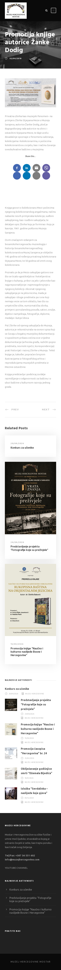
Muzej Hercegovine (34, 693)
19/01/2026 (29, 778)
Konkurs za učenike (22, 448)
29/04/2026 (17, 443)
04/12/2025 (29, 798)
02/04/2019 (15, 58)
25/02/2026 (29, 758)
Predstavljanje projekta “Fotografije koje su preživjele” (29, 548)
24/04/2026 (17, 542)
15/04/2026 (17, 644)
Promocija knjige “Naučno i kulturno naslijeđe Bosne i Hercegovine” (27, 652)
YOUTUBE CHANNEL (16, 867)
